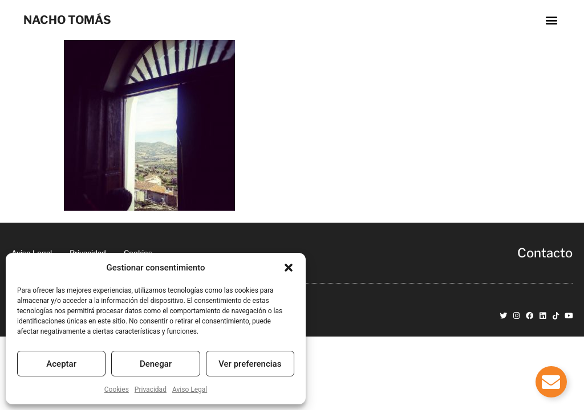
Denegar (156, 364)
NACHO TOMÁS (67, 20)
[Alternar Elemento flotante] (551, 381)
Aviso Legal (189, 389)
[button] (288, 267)
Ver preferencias (249, 364)
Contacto (545, 252)
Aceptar (61, 364)
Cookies (116, 389)
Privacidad (151, 389)
